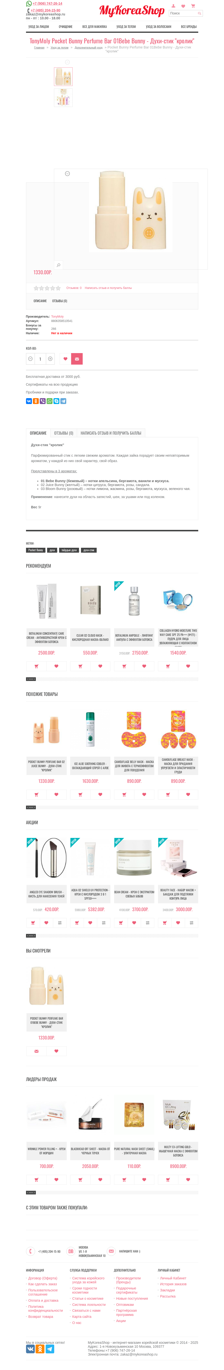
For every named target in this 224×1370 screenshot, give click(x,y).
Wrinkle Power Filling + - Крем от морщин (47, 1151)
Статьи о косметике (88, 1298)
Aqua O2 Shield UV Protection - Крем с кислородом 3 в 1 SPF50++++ (90, 894)
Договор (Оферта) (42, 1278)
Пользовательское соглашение (43, 1292)
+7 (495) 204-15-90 (45, 10)
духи (52, 550)
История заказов (173, 1284)
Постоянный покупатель (173, 5)
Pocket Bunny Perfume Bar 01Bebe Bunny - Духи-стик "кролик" (46, 1022)
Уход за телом (126, 26)
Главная (39, 47)
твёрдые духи (69, 550)
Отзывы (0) (59, 300)
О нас (76, 1323)
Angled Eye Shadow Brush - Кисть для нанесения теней (46, 894)
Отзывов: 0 (74, 288)
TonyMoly (57, 316)
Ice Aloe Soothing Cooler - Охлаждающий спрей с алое (90, 766)
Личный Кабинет (173, 1278)
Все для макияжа (94, 26)
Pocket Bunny (35, 550)
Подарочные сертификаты (126, 1290)
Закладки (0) (183, 5)
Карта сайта (82, 1317)
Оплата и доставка (43, 1300)
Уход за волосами (158, 26)
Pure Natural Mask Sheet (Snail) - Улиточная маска (134, 1151)
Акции (121, 1321)
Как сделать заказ (42, 1284)
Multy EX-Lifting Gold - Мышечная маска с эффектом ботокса (178, 1151)
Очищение (65, 26)
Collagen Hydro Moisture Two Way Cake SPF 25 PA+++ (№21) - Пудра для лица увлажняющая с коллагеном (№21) (178, 638)
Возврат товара (40, 1317)
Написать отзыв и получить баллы (108, 288)
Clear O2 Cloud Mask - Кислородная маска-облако (90, 637)
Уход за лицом (38, 26)
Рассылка (168, 1296)
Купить (36, 666)
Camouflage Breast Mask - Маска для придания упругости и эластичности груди (178, 765)
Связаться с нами (86, 1310)
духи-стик (88, 550)
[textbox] (186, 13)
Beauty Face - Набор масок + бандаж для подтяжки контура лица (178, 894)
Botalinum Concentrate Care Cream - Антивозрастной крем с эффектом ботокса (46, 637)
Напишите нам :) (129, 1251)
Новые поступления (132, 1298)
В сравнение (59, 923)
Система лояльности (89, 1305)
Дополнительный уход (88, 47)
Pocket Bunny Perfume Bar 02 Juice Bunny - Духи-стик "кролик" (46, 766)
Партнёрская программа (126, 1313)
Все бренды (189, 26)
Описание (40, 300)
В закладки (65, 359)
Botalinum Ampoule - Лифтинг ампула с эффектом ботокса (134, 637)
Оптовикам (125, 1305)
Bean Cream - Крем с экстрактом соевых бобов (134, 894)
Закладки (167, 1290)
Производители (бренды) (128, 1280)
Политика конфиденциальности (45, 1309)
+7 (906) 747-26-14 (47, 3)
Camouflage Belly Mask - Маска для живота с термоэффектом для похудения (134, 766)
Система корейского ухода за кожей (88, 1280)
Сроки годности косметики (84, 1290)
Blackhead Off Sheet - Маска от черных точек (90, 1151)
